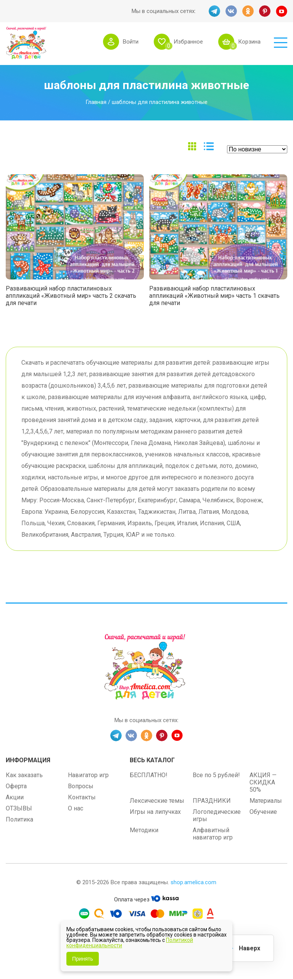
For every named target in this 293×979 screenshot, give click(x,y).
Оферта (16, 786)
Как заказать (24, 775)
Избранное (188, 41)
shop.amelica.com (193, 882)
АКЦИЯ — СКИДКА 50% (263, 782)
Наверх (249, 948)
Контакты (82, 797)
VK (231, 11)
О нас (75, 808)
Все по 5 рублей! (216, 775)
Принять (82, 959)
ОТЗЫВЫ (19, 808)
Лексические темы (157, 800)
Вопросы (80, 786)
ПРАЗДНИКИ (212, 800)
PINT (264, 11)
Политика (19, 819)
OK (248, 11)
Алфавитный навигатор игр (213, 833)
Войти (130, 41)
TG (214, 11)
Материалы (266, 800)
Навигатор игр (88, 775)
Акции (15, 797)
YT (281, 11)
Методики (144, 830)
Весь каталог (152, 760)
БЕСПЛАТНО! (148, 775)
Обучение (263, 811)
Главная (95, 102)
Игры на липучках (155, 811)
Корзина (249, 41)
